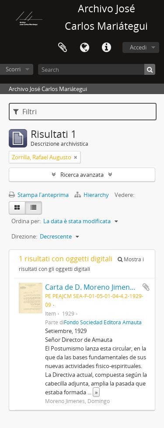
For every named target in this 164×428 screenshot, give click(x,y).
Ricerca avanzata (82, 175)
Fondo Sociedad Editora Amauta (103, 322)
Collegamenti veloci (106, 48)
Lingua (84, 48)
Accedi (138, 47)
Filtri (25, 111)
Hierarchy (92, 195)
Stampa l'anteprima (39, 195)
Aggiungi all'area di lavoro (146, 287)
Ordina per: (26, 221)
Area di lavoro (62, 48)
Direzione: (24, 236)
